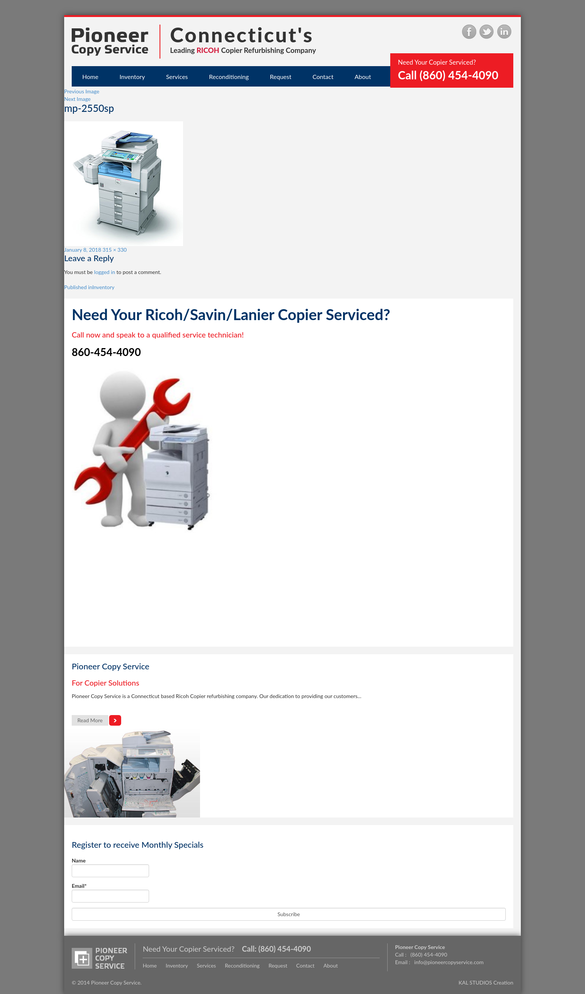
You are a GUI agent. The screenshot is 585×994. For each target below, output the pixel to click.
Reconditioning (229, 76)
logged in (104, 272)
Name (110, 867)
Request (280, 76)
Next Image (77, 99)
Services (177, 76)
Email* (110, 893)
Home (90, 76)
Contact (323, 76)
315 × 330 (115, 249)
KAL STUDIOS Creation (486, 982)
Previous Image (81, 91)
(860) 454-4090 (284, 948)
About (362, 76)
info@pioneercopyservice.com (449, 962)
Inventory (132, 76)
